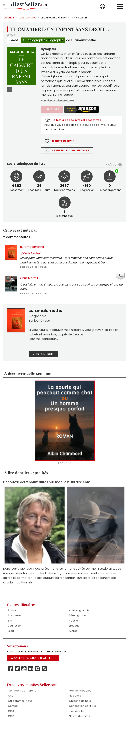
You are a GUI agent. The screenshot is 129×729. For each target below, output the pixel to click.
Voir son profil (43, 356)
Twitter (17, 671)
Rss (44, 671)
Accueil (9, 17)
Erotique (74, 628)
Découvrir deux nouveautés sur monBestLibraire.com (46, 484)
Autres (73, 633)
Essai (11, 633)
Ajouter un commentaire (70, 151)
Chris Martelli (29, 279)
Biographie (55, 40)
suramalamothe (83, 40)
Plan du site (76, 714)
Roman (12, 613)
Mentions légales (80, 693)
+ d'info (111, 165)
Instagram (38, 671)
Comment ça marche (22, 693)
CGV (11, 719)
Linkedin (31, 671)
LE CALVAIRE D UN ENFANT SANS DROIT (64, 17)
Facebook (10, 671)
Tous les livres (27, 17)
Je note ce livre (62, 142)
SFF (10, 623)
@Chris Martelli (30, 254)
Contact (13, 709)
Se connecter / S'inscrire (102, 7)
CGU (11, 714)
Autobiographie (34, 40)
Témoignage (77, 618)
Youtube (24, 671)
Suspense (14, 618)
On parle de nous (80, 703)
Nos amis (75, 698)
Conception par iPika (82, 709)
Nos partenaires (79, 719)
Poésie (73, 623)
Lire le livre (52, 110)
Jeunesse (14, 628)
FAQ (10, 698)
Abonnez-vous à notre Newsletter (32, 660)
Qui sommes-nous (20, 703)
